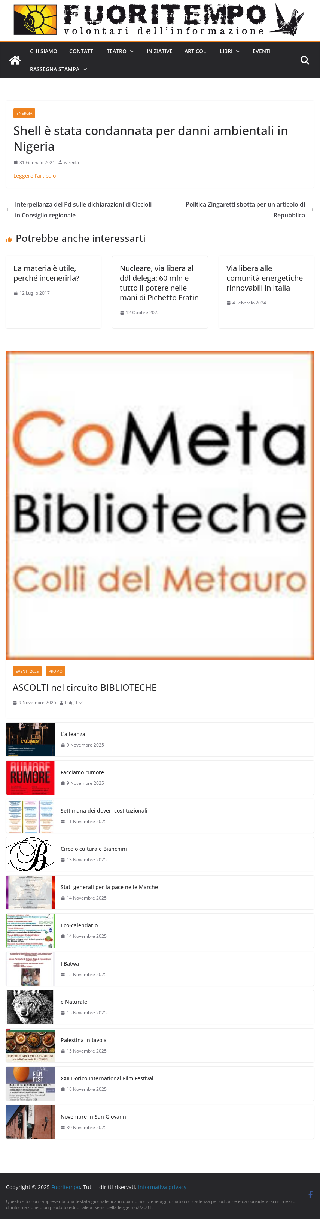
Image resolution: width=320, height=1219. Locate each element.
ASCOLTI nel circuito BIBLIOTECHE (84, 687)
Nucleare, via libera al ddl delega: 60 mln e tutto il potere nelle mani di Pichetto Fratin (159, 283)
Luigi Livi (74, 702)
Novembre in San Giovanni (94, 1116)
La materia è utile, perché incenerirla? (46, 273)
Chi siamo (43, 51)
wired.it (71, 162)
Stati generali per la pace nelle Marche (109, 887)
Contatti (82, 51)
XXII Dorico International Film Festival (107, 1078)
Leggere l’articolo (34, 175)
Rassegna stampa (54, 69)
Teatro (117, 51)
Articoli (196, 51)
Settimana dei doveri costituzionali (104, 810)
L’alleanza (73, 734)
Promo (56, 671)
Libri (226, 51)
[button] (131, 51)
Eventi (262, 51)
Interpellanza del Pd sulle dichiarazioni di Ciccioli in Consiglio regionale (79, 209)
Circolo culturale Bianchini (94, 848)
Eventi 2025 (27, 671)
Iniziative (160, 51)
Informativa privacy (162, 1187)
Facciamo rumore (82, 772)
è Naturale (74, 1001)
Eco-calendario (79, 925)
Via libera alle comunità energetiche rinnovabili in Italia (264, 278)
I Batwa (70, 963)
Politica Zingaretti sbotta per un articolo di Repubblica (250, 209)
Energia (24, 113)
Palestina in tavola (84, 1040)
